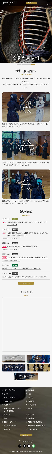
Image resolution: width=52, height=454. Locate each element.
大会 (29, 394)
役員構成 (30, 418)
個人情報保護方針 (10, 425)
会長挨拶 (7, 414)
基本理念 (30, 414)
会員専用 (30, 3)
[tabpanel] (26, 31)
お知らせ (15, 219)
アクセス (30, 408)
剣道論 (15, 265)
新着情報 (30, 390)
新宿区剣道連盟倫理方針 (36, 425)
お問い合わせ (32, 429)
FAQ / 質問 (31, 405)
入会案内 (7, 405)
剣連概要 (30, 401)
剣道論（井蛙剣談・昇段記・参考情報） (12, 409)
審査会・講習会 (9, 397)
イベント (7, 394)
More (24, 283)
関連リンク (8, 429)
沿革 (5, 418)
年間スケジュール (10, 422)
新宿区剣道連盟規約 (34, 422)
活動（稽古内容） (10, 390)
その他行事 (8, 401)
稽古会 (29, 397)
